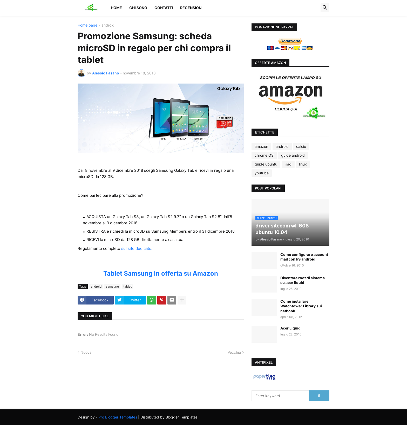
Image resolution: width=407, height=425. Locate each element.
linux (303, 164)
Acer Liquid (290, 328)
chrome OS (264, 155)
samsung (112, 286)
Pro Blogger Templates (117, 417)
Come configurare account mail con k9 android (304, 256)
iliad (288, 164)
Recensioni (191, 7)
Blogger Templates (182, 417)
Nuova (86, 352)
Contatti (163, 7)
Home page (87, 25)
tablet (127, 286)
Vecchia (234, 352)
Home (116, 7)
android (107, 25)
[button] (325, 7)
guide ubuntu (266, 164)
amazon (261, 146)
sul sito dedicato (136, 248)
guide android (293, 155)
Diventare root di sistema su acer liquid (302, 280)
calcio (301, 146)
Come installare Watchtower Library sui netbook (301, 306)
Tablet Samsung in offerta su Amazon (160, 273)
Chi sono (138, 7)
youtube (262, 173)
